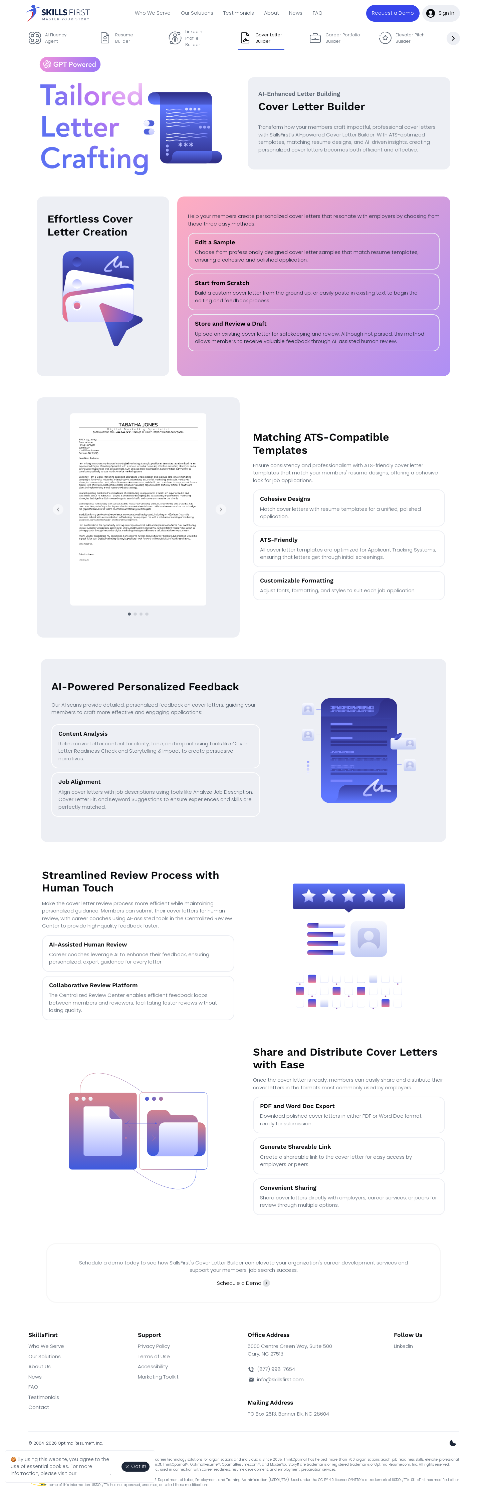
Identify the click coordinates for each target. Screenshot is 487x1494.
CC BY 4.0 (325, 1479)
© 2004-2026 (65, 1443)
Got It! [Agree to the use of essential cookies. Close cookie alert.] (135, 1466)
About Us (39, 1366)
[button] (393, 13)
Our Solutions (197, 12)
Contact (38, 1407)
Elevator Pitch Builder (401, 38)
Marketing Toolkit (158, 1376)
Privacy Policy (154, 1346)
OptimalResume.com (240, 1464)
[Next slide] (453, 38)
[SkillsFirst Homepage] (59, 13)
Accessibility (153, 1366)
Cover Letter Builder (260, 38)
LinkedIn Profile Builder (186, 38)
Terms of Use (154, 1356)
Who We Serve (153, 12)
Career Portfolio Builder (334, 38)
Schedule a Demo (239, 1282)
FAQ (317, 12)
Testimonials (238, 12)
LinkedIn (403, 1346)
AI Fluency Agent (47, 38)
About (271, 12)
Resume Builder (116, 38)
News (295, 12)
